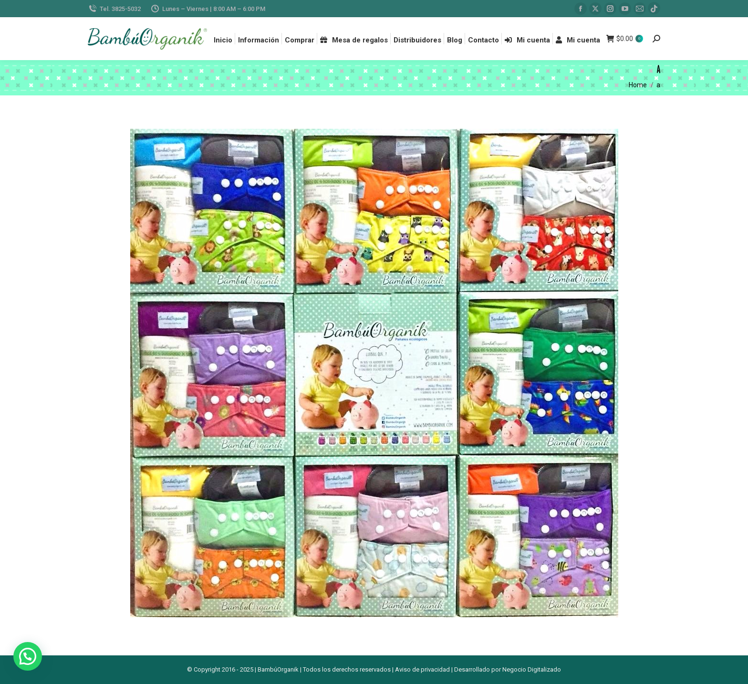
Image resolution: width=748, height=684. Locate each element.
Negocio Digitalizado (531, 669)
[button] (27, 656)
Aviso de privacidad (422, 669)
